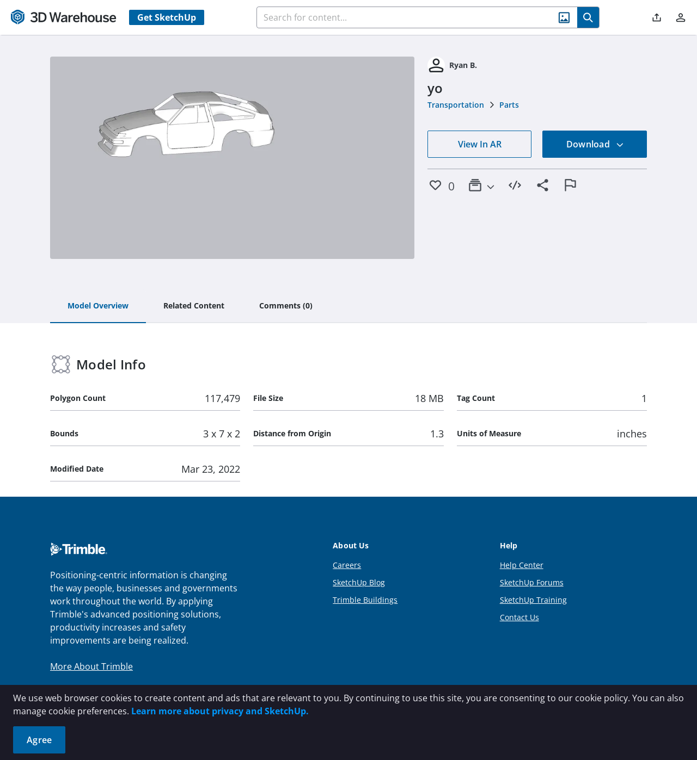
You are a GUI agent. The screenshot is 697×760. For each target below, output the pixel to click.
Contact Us (519, 617)
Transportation (455, 105)
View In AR (480, 144)
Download (595, 144)
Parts (509, 105)
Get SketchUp (166, 17)
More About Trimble (91, 666)
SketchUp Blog (359, 582)
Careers (347, 565)
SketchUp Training (533, 600)
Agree (39, 740)
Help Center (521, 565)
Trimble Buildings (365, 600)
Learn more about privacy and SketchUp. (220, 711)
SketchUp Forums (532, 582)
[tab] (98, 306)
